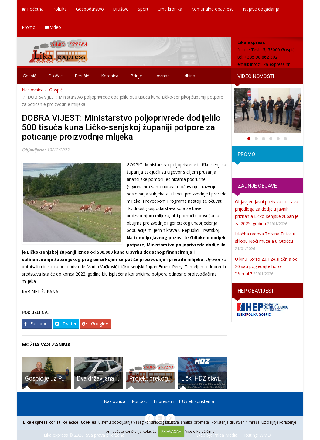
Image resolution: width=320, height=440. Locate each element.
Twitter (66, 324)
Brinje (136, 76)
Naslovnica (32, 90)
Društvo (121, 9)
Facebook (37, 324)
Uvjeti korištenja (198, 401)
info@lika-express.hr (270, 64)
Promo (29, 27)
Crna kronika (170, 9)
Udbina (188, 76)
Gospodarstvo (90, 9)
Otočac (55, 76)
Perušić (82, 76)
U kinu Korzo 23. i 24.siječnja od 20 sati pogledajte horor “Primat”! (266, 266)
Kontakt (139, 401)
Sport (143, 9)
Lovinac (161, 76)
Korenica (109, 76)
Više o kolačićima (200, 431)
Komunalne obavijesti (212, 9)
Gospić (29, 76)
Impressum (165, 401)
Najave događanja (261, 9)
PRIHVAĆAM (171, 431)
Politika (60, 9)
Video (53, 27)
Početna (32, 9)
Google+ (95, 324)
